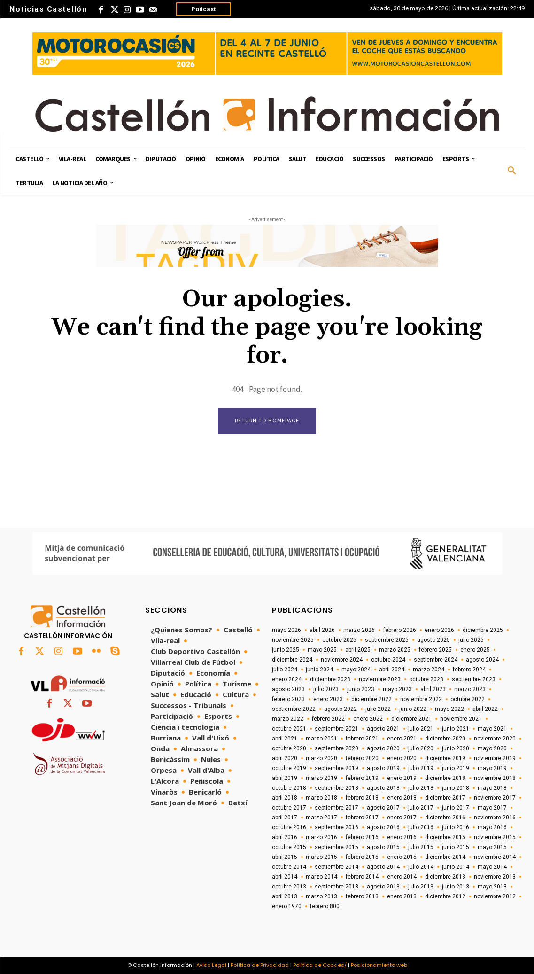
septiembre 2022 (294, 709)
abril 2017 (284, 817)
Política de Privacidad (260, 965)
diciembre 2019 (445, 758)
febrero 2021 (362, 738)
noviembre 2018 (495, 778)
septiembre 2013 (336, 886)
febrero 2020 (362, 758)
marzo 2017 (321, 817)
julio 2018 (420, 788)
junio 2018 (455, 788)
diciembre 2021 (411, 719)
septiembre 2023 (473, 679)
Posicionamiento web (379, 965)
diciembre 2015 (445, 837)
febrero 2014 (362, 877)
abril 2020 (284, 758)
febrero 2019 (362, 778)
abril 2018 (284, 798)
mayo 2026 (286, 630)
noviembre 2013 (495, 877)
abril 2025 (358, 650)
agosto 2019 (383, 768)
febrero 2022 (328, 719)
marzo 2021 (321, 738)
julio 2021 (420, 729)
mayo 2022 (449, 709)
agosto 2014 (383, 867)
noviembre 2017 (495, 798)
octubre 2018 (289, 788)
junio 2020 (455, 748)
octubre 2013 (289, 886)
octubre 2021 (289, 729)
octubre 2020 (289, 748)
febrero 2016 (362, 837)
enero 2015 (402, 857)
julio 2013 (420, 886)
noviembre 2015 (495, 837)
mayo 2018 (492, 788)
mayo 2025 (322, 650)
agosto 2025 (433, 640)
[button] (512, 171)
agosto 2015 (383, 847)
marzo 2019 (321, 778)
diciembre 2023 (330, 679)
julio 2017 (420, 807)
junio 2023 (360, 689)
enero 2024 (287, 679)
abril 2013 (284, 896)
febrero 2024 (469, 669)
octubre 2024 (388, 659)
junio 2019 (455, 768)
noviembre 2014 (495, 857)
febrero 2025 (435, 650)
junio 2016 (455, 827)
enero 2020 (402, 758)
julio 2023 (326, 689)
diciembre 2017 (445, 798)
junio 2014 (455, 867)
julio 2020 (420, 748)
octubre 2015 (289, 847)
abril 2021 (284, 738)
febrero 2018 (362, 798)
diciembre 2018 (445, 778)
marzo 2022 (287, 719)
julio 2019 (420, 768)
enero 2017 (402, 817)
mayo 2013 (492, 886)
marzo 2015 (321, 857)
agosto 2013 (383, 886)
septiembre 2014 (336, 867)
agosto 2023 (288, 689)
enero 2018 (402, 798)
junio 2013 (455, 886)
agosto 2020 (383, 748)
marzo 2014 (321, 877)
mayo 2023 (397, 689)
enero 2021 (402, 738)
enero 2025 (475, 650)
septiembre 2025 (387, 640)
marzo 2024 (428, 669)
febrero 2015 (362, 857)
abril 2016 (284, 837)
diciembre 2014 (445, 857)
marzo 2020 (321, 758)
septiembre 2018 (336, 788)
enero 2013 (402, 896)
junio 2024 (319, 669)
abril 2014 (284, 877)
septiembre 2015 (336, 847)
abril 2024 (391, 669)
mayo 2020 (492, 748)
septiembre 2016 (336, 827)
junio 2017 (455, 807)
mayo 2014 (492, 867)
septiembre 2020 (336, 748)
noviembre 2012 (495, 896)
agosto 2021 (383, 729)
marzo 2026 (359, 630)
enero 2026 (439, 630)
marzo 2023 (470, 689)
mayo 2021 (492, 729)
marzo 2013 (321, 896)
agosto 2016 (383, 827)
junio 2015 (455, 847)
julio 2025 (471, 640)
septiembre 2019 (336, 768)
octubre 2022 (467, 699)
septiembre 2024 (435, 659)
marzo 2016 (321, 837)
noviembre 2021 (461, 719)
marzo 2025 (394, 650)
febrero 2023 (288, 699)
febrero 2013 (362, 896)
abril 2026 (322, 630)
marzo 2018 (321, 798)
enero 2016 (402, 837)
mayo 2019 (492, 768)
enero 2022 (368, 719)
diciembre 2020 (445, 738)
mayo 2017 (492, 807)
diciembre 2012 (445, 896)
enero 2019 (402, 778)
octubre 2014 (289, 867)
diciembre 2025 (483, 630)
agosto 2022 (340, 709)
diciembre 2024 (292, 659)
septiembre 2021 (336, 729)
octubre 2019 (289, 768)
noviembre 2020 (495, 738)
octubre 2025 (339, 640)
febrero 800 (325, 906)
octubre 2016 (289, 827)
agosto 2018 (383, 788)
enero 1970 (287, 906)
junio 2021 (455, 729)
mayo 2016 (492, 827)
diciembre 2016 (445, 817)
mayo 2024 (356, 669)
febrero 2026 (399, 630)
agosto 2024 (482, 659)
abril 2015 (284, 857)
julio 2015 (420, 847)
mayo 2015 (492, 847)
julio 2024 (284, 669)
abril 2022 (485, 709)
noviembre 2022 (421, 699)
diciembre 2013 (445, 877)
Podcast (203, 9)
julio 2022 (378, 709)
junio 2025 (285, 650)
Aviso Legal (211, 965)
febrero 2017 (362, 817)
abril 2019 (284, 778)
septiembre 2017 (336, 807)
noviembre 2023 (380, 679)
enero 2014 (402, 877)
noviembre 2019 (495, 758)
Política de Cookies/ (320, 965)
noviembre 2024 (342, 659)
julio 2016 (420, 827)
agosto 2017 (383, 807)
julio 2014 (420, 867)
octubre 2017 (289, 807)
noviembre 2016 (495, 817)
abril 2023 (433, 689)
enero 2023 (328, 699)
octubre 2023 (426, 679)
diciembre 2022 (371, 699)
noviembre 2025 (293, 640)
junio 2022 (412, 709)
